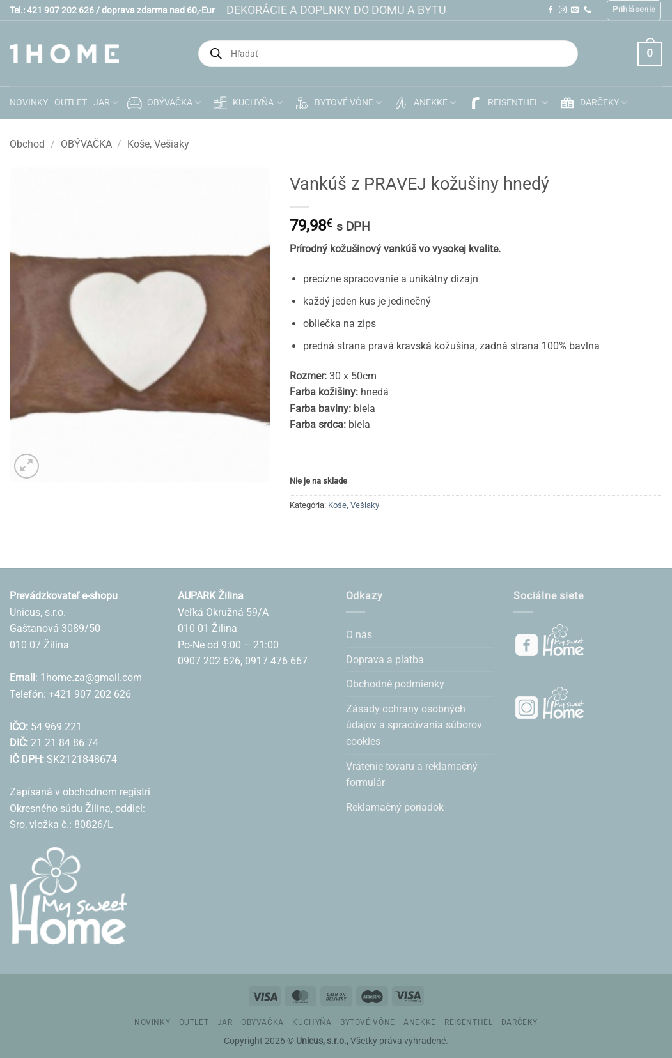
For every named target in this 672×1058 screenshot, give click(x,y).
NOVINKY (29, 102)
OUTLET (70, 102)
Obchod (27, 144)
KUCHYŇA (246, 102)
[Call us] (587, 10)
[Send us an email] (575, 10)
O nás (359, 635)
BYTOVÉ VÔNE (337, 102)
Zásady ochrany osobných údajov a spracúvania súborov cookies (414, 725)
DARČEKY (592, 102)
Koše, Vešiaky (158, 144)
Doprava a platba (385, 660)
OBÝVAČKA (163, 102)
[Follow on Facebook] (550, 10)
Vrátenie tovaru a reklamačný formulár (412, 774)
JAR (105, 102)
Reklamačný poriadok (395, 807)
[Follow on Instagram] (563, 10)
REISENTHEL (506, 102)
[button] (634, 10)
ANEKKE (423, 102)
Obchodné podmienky (395, 684)
